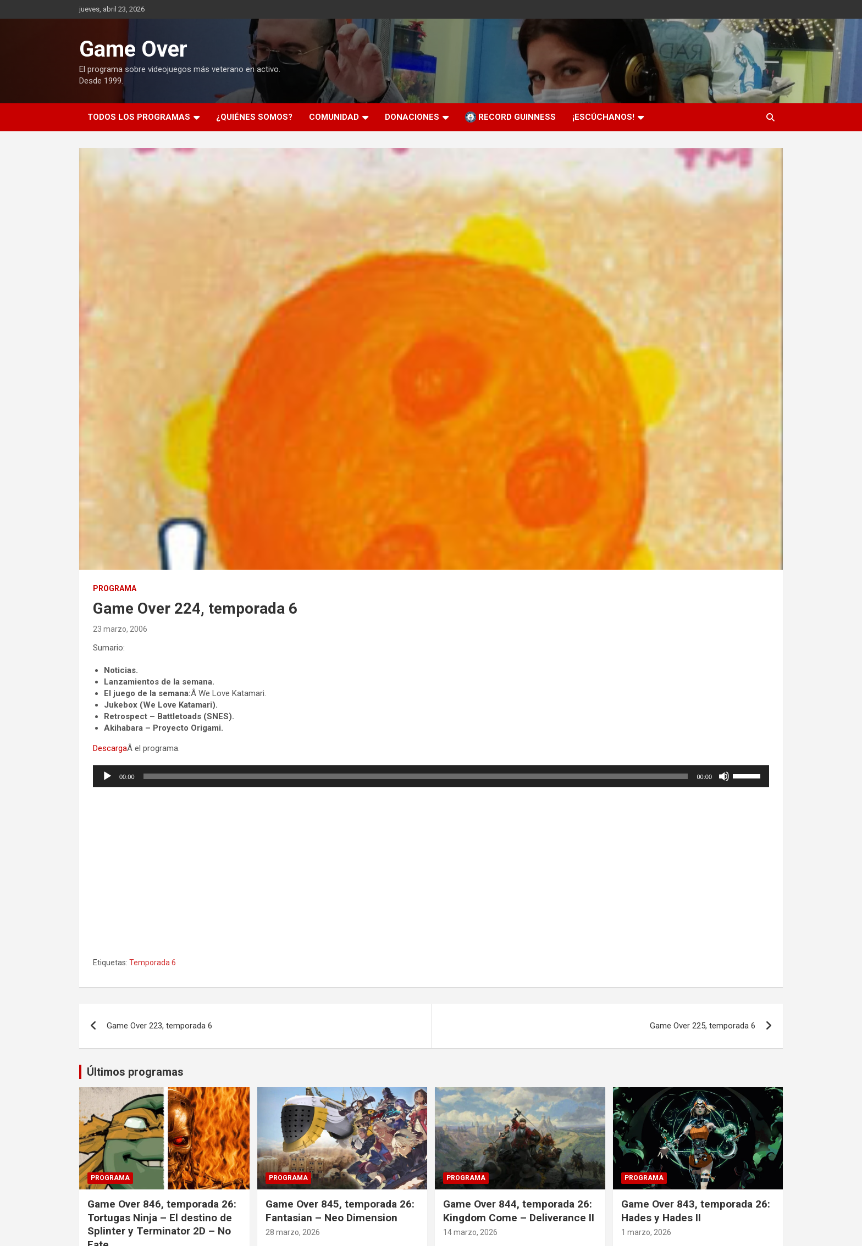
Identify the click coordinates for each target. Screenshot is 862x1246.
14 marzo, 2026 (470, 1147)
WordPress (384, 1226)
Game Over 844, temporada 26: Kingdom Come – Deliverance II (518, 1126)
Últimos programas (135, 987)
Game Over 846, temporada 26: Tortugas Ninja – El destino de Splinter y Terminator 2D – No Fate (161, 1139)
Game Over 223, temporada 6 (159, 941)
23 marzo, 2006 (120, 629)
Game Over (133, 49)
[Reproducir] (107, 776)
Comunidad (334, 117)
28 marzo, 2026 (293, 1147)
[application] (431, 776)
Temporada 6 (152, 878)
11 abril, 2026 (110, 1175)
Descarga (110, 748)
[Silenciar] (724, 776)
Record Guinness (510, 117)
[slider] (415, 776)
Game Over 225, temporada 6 (702, 941)
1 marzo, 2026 (646, 1147)
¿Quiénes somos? (254, 117)
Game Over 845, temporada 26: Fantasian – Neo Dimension (340, 1126)
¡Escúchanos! (603, 117)
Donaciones (412, 117)
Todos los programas (138, 117)
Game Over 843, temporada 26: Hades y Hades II (695, 1126)
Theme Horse (256, 1226)
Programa (114, 588)
